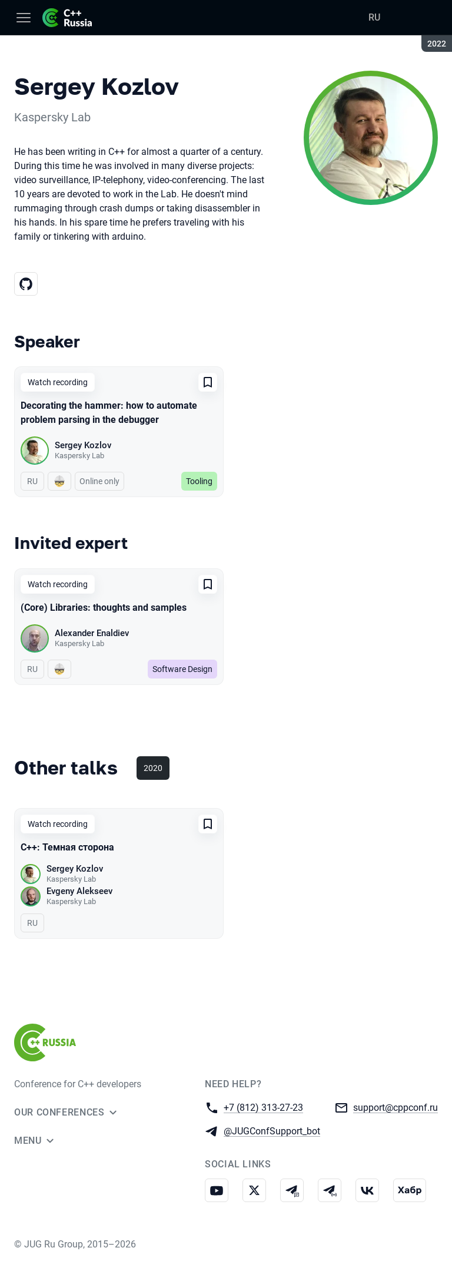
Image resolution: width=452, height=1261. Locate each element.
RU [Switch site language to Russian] (374, 17)
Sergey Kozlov (83, 445)
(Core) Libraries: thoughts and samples (104, 607)
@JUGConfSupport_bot (272, 1130)
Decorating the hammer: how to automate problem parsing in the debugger (109, 412)
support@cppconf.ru (395, 1107)
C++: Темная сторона (67, 847)
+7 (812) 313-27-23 (263, 1107)
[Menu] (23, 17)
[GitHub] (26, 284)
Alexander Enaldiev (92, 633)
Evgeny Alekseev (79, 891)
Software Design (182, 669)
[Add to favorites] (207, 382)
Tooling (199, 481)
